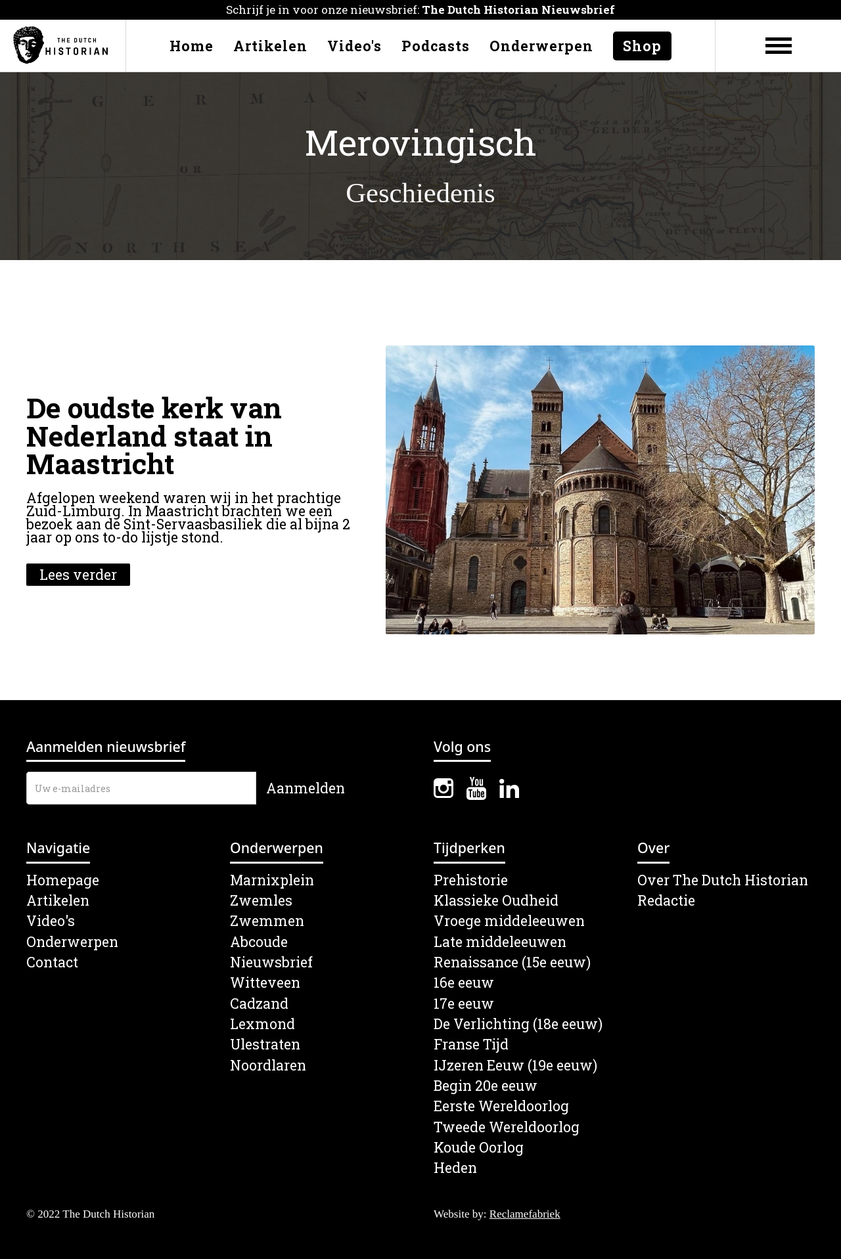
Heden (455, 1168)
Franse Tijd (471, 1044)
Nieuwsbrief (271, 962)
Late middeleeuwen (500, 942)
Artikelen (270, 46)
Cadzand (259, 1004)
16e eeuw (464, 983)
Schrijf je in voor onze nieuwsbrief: (420, 9)
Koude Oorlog (479, 1148)
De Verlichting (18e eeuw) (518, 1024)
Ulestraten (265, 1044)
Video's (354, 46)
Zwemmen (267, 921)
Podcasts (435, 46)
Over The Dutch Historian (722, 880)
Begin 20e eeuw (485, 1086)
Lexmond (262, 1024)
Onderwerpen (541, 46)
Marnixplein (272, 880)
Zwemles (261, 901)
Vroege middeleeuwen (509, 921)
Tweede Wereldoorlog (507, 1127)
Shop (642, 46)
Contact (52, 962)
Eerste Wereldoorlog (501, 1106)
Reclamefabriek (524, 1214)
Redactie (666, 901)
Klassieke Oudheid (496, 901)
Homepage (62, 880)
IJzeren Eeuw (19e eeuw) (515, 1065)
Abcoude (259, 942)
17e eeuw (464, 1004)
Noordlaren (268, 1065)
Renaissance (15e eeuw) (512, 962)
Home (192, 46)
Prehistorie (471, 880)
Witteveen (265, 983)
